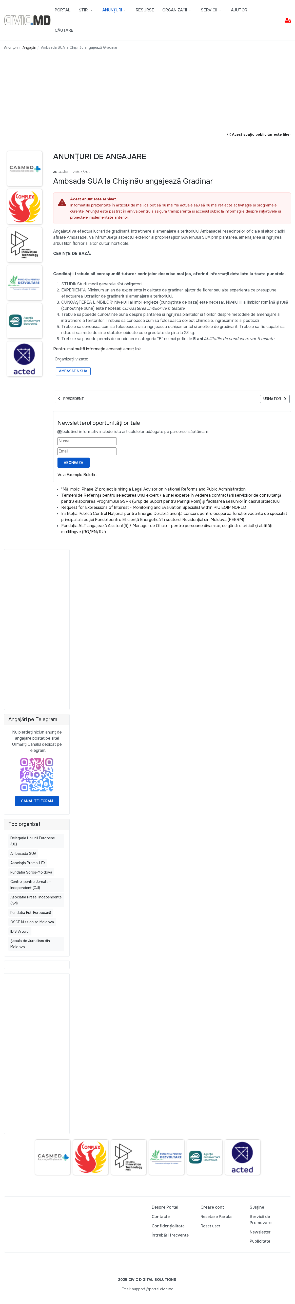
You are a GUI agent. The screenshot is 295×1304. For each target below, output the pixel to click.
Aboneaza (73, 462)
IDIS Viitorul (19, 931)
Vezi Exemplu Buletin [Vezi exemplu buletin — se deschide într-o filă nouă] (76, 474)
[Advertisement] (110, 95)
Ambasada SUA (73, 371)
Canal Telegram (37, 801)
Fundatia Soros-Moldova (31, 872)
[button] (86, 10)
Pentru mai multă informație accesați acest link (97, 349)
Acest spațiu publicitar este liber (259, 134)
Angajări (60, 172)
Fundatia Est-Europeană (30, 912)
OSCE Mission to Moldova (32, 922)
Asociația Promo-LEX (27, 863)
